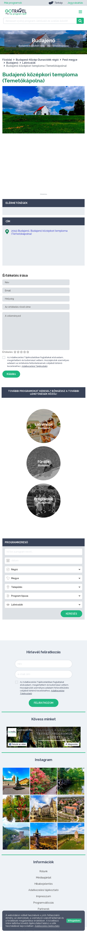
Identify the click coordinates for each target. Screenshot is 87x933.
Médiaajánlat (43, 877)
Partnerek (43, 908)
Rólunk (43, 871)
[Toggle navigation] (80, 12)
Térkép (56, 2)
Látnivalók (29, 62)
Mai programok (13, 2)
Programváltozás (43, 902)
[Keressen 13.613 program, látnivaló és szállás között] (40, 21)
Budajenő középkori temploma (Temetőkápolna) (40, 78)
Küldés (11, 374)
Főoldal (7, 59)
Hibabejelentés (43, 883)
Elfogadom (74, 920)
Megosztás (71, 744)
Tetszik (17, 744)
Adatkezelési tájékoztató (43, 890)
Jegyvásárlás (75, 2)
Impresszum (43, 896)
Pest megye (69, 59)
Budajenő (12, 62)
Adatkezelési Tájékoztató (34, 366)
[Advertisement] (44, 173)
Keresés (71, 613)
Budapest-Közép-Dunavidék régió (37, 59)
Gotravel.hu (24, 730)
